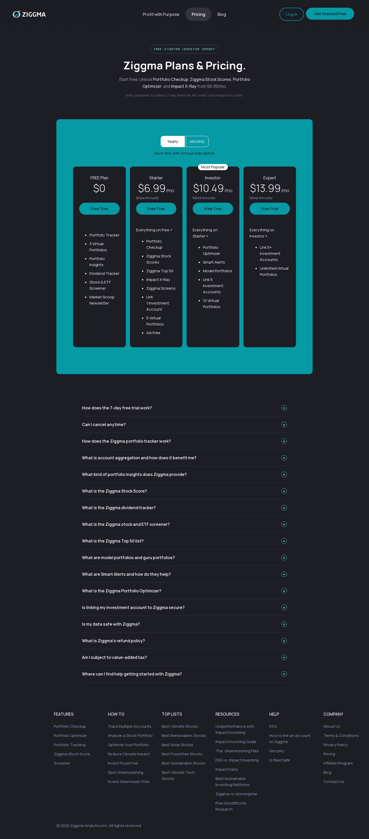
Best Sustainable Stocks (183, 763)
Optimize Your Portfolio (128, 744)
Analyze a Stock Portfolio (130, 735)
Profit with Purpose (161, 14)
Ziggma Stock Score (72, 754)
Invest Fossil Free (123, 763)
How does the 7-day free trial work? (184, 408)
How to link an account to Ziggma (290, 738)
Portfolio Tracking (70, 744)
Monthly (197, 141)
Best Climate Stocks (180, 726)
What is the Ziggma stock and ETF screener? (184, 524)
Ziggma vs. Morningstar (236, 794)
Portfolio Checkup (70, 726)
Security (276, 751)
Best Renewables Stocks (184, 735)
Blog (222, 14)
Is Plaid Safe (279, 760)
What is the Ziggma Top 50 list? (184, 541)
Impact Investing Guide (236, 741)
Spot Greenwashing (125, 772)
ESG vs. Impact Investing (237, 760)
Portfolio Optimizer (70, 735)
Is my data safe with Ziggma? (184, 624)
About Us (331, 726)
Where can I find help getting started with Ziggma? (184, 674)
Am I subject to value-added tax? (184, 657)
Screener (62, 763)
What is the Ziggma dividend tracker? (184, 508)
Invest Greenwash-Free (128, 781)
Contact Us (333, 781)
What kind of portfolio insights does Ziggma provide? (184, 474)
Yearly (172, 141)
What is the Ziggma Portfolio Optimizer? (184, 591)
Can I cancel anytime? (184, 424)
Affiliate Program (338, 763)
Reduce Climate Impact (129, 754)
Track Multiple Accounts (129, 726)
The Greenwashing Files (237, 751)
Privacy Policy (335, 744)
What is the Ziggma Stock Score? (184, 491)
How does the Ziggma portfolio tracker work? (184, 441)
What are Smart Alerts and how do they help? (184, 574)
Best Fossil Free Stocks (182, 754)
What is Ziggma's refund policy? (184, 641)
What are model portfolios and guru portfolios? (184, 557)
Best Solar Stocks (177, 744)
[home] (29, 14)
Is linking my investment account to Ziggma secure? (184, 607)
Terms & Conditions (341, 735)
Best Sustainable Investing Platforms (233, 781)
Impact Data (227, 769)
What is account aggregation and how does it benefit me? (184, 458)
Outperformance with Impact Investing (235, 729)
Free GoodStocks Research (231, 806)
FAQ (272, 726)
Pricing (198, 14)
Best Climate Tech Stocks (178, 775)
